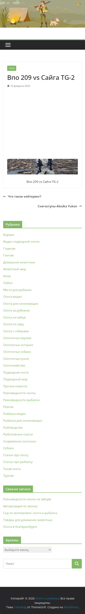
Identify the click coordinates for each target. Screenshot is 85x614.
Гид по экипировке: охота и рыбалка (30, 513)
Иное (12, 68)
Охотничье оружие (17, 338)
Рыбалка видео (14, 414)
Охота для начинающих (20, 304)
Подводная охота (16, 372)
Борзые (8, 235)
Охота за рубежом (16, 310)
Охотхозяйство (14, 365)
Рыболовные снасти (18, 434)
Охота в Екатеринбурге (20, 527)
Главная (9, 248)
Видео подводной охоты (21, 241)
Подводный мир (15, 379)
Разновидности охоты (19, 393)
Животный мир (14, 269)
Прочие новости (15, 386)
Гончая (8, 255)
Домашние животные (19, 262)
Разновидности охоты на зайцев (27, 499)
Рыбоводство (13, 427)
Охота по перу (13, 324)
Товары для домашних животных (27, 520)
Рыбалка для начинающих (22, 420)
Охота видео (12, 297)
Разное (8, 407)
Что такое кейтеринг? (22, 196)
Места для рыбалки (17, 290)
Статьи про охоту (15, 455)
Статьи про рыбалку (18, 462)
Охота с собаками (16, 331)
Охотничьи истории (18, 345)
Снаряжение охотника (19, 441)
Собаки (8, 448)
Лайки (8, 283)
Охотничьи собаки (17, 352)
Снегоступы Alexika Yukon (60, 206)
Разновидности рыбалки (21, 400)
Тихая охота (12, 469)
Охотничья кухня (16, 359)
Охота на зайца (14, 317)
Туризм (8, 476)
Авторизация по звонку (20, 506)
